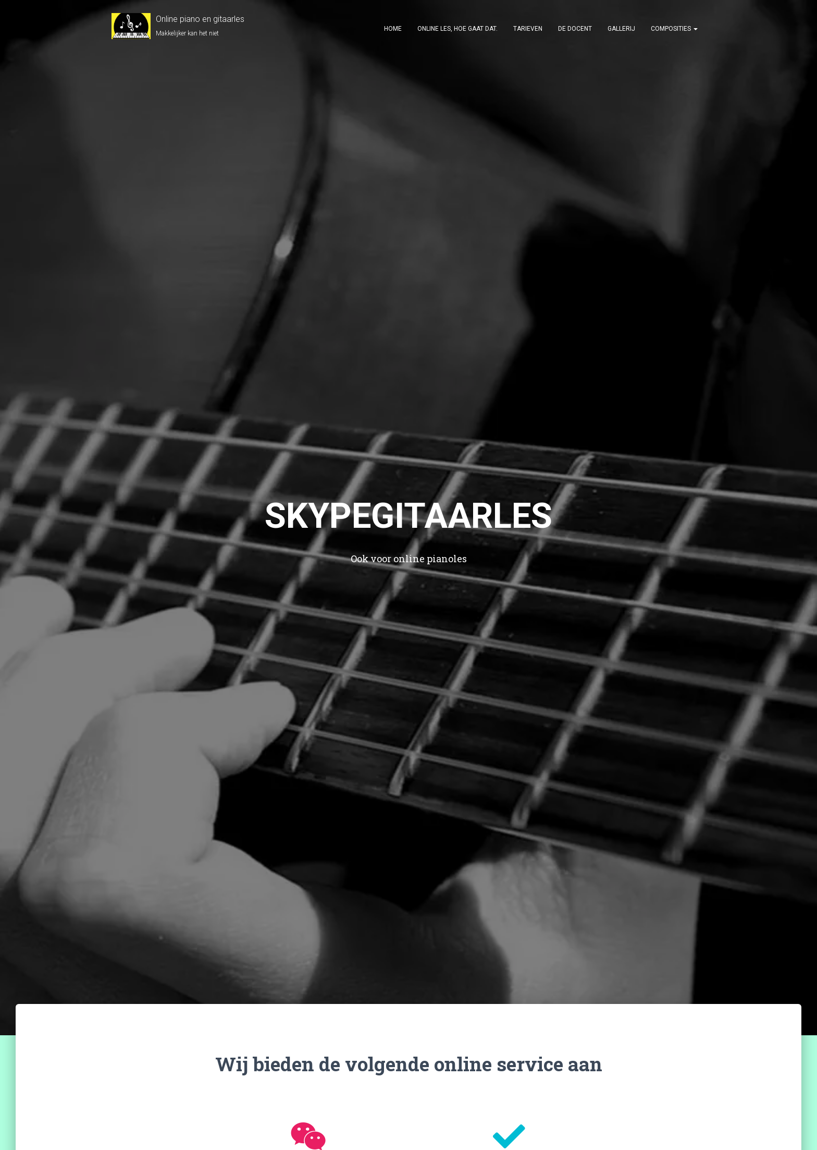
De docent (575, 28)
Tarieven (527, 28)
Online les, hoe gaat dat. (457, 28)
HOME (393, 28)
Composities (674, 28)
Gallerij (621, 28)
